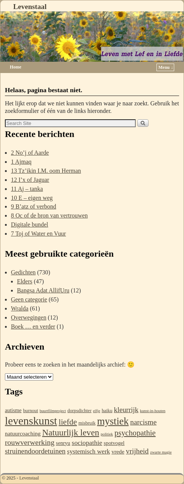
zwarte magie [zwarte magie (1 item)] (161, 452)
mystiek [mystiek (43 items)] (113, 421)
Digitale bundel (29, 224)
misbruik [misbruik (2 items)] (86, 423)
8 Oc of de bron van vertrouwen (49, 215)
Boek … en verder (33, 326)
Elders (24, 281)
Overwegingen (28, 317)
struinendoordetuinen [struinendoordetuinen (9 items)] (35, 451)
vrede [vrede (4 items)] (118, 451)
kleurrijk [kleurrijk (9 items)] (126, 410)
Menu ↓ (165, 67)
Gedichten (23, 272)
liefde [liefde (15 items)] (67, 421)
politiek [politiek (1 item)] (107, 434)
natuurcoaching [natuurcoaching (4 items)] (23, 433)
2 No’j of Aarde (30, 152)
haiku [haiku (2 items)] (107, 410)
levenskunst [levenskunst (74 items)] (31, 421)
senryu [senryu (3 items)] (63, 443)
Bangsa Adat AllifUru (43, 290)
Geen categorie (29, 299)
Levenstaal (29, 7)
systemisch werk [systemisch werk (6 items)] (88, 451)
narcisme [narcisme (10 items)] (143, 422)
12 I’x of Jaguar (30, 180)
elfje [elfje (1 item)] (96, 411)
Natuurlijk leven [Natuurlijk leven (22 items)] (70, 432)
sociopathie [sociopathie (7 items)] (87, 442)
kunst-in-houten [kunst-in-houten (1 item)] (152, 411)
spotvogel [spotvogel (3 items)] (114, 443)
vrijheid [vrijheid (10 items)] (137, 451)
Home (15, 67)
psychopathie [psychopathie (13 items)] (135, 433)
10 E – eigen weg (32, 198)
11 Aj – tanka (27, 189)
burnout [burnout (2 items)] (30, 410)
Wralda (19, 308)
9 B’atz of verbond (33, 206)
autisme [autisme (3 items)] (13, 410)
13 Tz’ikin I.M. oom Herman (46, 170)
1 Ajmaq (21, 161)
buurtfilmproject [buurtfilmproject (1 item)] (53, 411)
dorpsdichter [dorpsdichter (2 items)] (79, 410)
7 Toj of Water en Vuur (38, 233)
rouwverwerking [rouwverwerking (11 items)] (29, 442)
